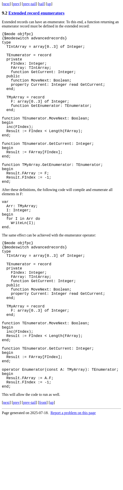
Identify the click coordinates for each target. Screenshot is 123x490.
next (6, 4)
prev (16, 4)
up (49, 4)
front (42, 476)
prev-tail (29, 4)
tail (41, 4)
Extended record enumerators (36, 13)
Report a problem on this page (73, 486)
